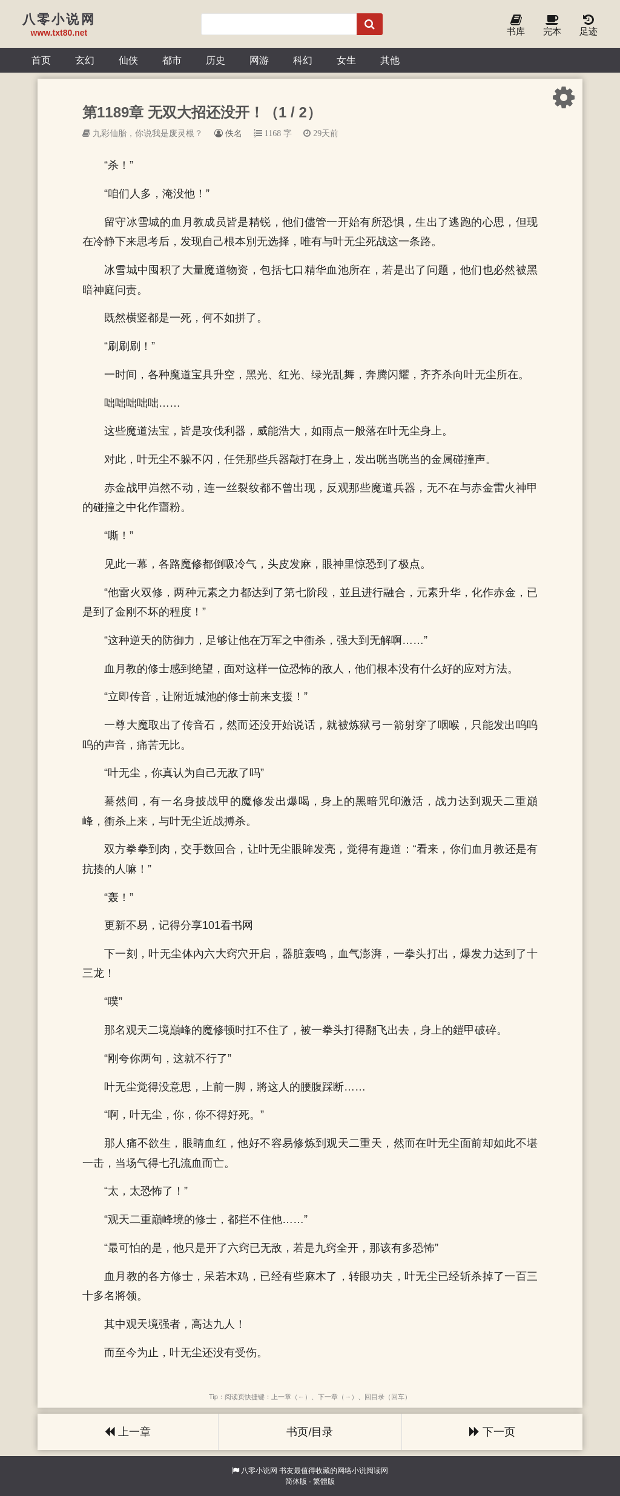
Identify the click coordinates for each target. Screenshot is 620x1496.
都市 (172, 59)
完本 (552, 25)
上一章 (128, 1432)
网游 (259, 59)
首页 (41, 59)
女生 (346, 59)
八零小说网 (259, 1470)
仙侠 (128, 59)
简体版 (296, 1481)
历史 (215, 59)
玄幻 (84, 59)
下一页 (492, 1432)
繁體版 (324, 1481)
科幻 (302, 59)
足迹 (588, 25)
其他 (390, 59)
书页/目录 (309, 1432)
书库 (516, 25)
